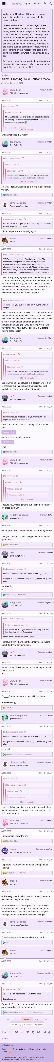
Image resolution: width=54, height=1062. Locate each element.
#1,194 (50, 773)
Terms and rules (19, 1049)
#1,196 (50, 860)
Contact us (6, 1049)
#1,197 (50, 891)
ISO (40, 101)
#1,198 (50, 932)
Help (44, 1049)
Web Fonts (18, 1059)
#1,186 (50, 407)
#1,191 (50, 663)
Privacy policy (34, 1049)
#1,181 (50, 101)
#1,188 (50, 526)
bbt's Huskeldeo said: (12, 158)
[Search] (50, 3)
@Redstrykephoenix (11, 937)
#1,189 (50, 563)
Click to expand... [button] (27, 130)
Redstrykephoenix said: (13, 219)
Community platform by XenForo (23, 1057)
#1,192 (50, 692)
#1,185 (50, 349)
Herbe (6, 83)
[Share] (44, 100)
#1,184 (50, 249)
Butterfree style (9, 1045)
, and (19, 754)
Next (38, 1019)
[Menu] (4, 3)
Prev (16, 1019)
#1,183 (50, 214)
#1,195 (50, 831)
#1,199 (50, 961)
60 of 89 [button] (27, 1019)
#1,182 (50, 153)
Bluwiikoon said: (12, 112)
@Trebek (7, 305)
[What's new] (45, 3)
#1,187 (50, 471)
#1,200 (50, 984)
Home (4, 1052)
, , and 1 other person (23, 1012)
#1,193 (50, 726)
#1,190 (50, 613)
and (15, 595)
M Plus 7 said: (9, 106)
